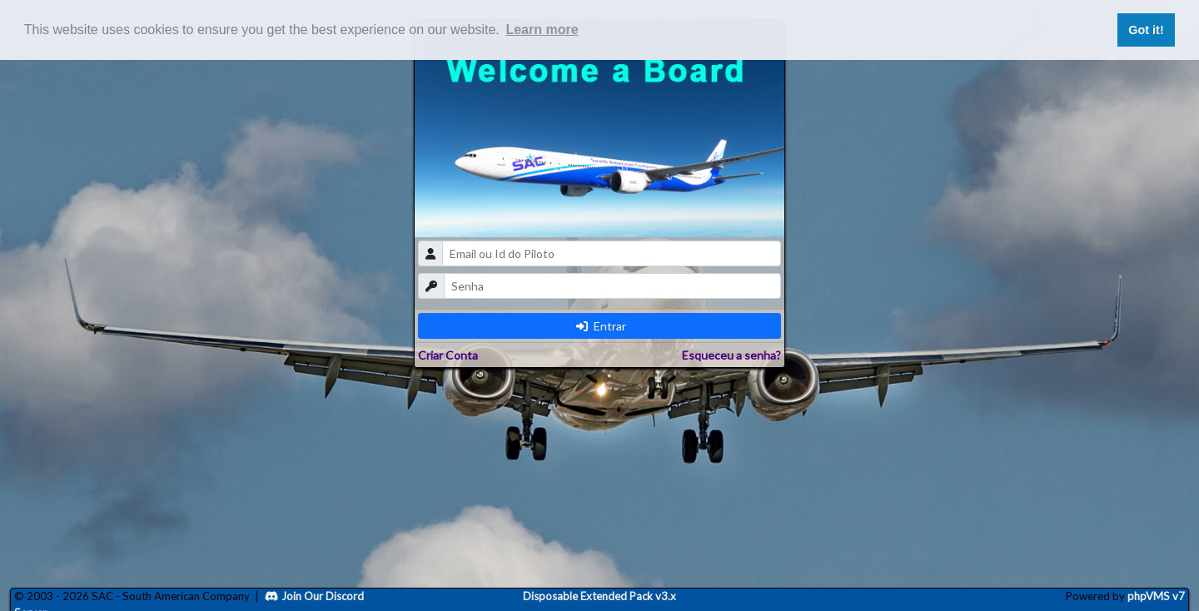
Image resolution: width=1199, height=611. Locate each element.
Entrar (601, 326)
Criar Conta (448, 355)
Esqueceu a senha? (731, 355)
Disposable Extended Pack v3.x (599, 596)
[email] (611, 253)
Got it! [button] (1145, 30)
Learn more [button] (541, 29)
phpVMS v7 (1156, 596)
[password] (612, 286)
